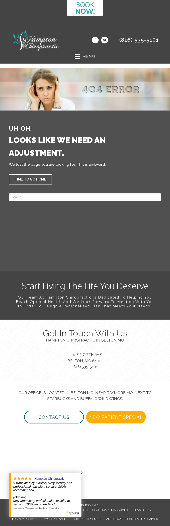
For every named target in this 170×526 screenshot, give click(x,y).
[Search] (85, 197)
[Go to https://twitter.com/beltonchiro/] (104, 41)
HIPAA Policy (142, 510)
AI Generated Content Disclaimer (132, 519)
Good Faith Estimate (86, 519)
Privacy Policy (23, 519)
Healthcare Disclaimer (110, 510)
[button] (30, 179)
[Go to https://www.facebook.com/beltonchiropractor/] (95, 41)
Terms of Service (52, 519)
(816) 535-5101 (139, 40)
